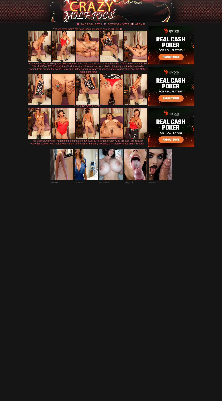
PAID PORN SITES (89, 24)
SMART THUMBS (116, 329)
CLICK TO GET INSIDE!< (88, 106)
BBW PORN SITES (116, 24)
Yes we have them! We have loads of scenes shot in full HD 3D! (88, 29)
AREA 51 (138, 24)
